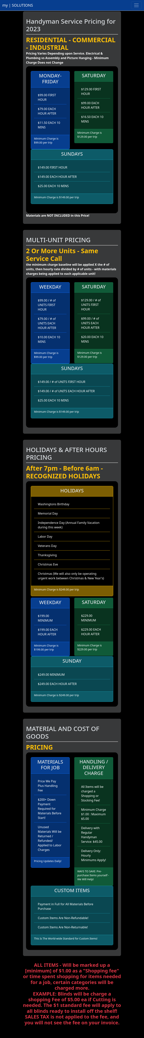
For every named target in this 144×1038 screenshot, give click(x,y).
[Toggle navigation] (136, 5)
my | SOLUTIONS (17, 5)
